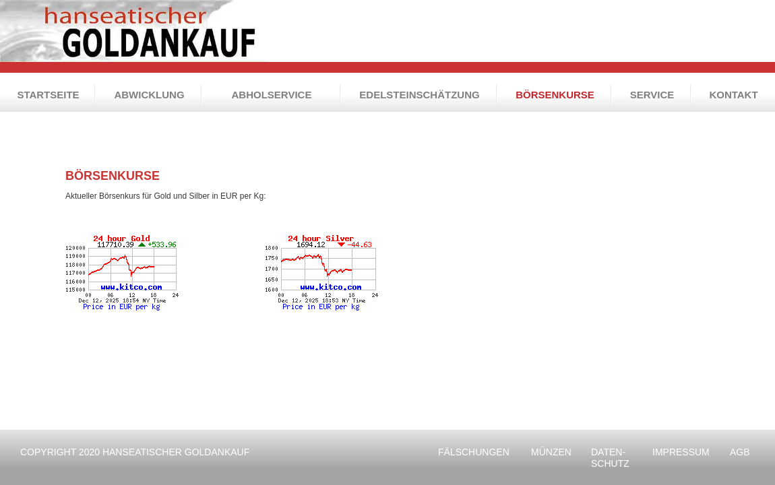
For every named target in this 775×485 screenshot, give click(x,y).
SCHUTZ (613, 458)
